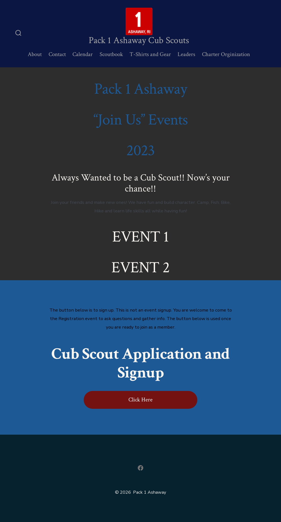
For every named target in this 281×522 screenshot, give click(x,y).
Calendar (82, 54)
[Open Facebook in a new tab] (140, 468)
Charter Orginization (226, 54)
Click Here (140, 399)
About (35, 54)
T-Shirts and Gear (150, 54)
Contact (57, 54)
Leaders (186, 54)
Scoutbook (111, 54)
